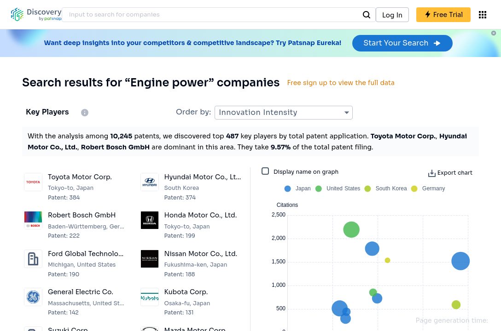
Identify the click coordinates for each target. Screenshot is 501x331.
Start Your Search (402, 43)
